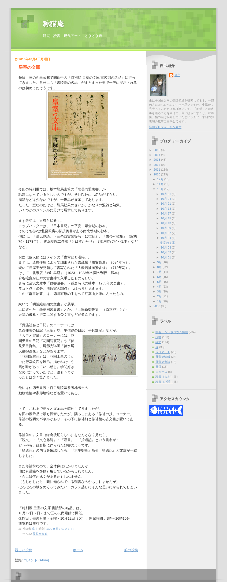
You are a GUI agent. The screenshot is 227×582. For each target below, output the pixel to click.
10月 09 (166, 228)
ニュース (161, 371)
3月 (159, 291)
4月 (159, 286)
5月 (159, 281)
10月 (160, 189)
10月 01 (166, 257)
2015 (157, 150)
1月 (159, 301)
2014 (157, 154)
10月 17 (166, 213)
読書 (158, 337)
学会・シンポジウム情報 (171, 332)
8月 (159, 267)
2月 (159, 296)
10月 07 (166, 233)
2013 (157, 159)
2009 (157, 306)
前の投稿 (131, 550)
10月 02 (166, 252)
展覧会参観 (40, 533)
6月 (159, 277)
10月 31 (166, 194)
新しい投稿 (23, 550)
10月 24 (166, 198)
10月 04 (166, 237)
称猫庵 (53, 24)
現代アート (162, 352)
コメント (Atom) (36, 560)
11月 (160, 184)
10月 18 (166, 208)
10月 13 (166, 223)
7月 (159, 271)
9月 (159, 262)
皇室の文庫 (29, 67)
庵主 (177, 75)
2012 (157, 164)
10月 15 (166, 218)
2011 (157, 169)
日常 (158, 366)
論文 (158, 342)
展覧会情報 (162, 356)
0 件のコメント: (64, 528)
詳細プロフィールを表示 (165, 127)
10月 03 (166, 247)
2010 (157, 174)
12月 (160, 179)
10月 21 (166, 203)
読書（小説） (164, 381)
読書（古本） (164, 376)
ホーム (78, 550)
